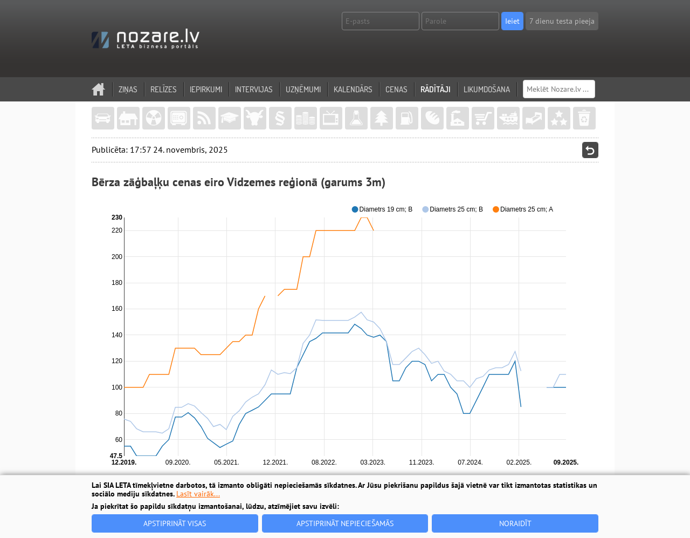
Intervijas (254, 89)
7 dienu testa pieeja (562, 21)
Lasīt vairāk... (198, 494)
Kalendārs (353, 89)
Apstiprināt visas (174, 523)
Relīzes (163, 89)
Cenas (396, 89)
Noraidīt (515, 523)
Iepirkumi (206, 89)
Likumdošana (487, 89)
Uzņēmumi (303, 89)
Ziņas (128, 89)
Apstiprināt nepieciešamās (345, 523)
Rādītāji (435, 89)
